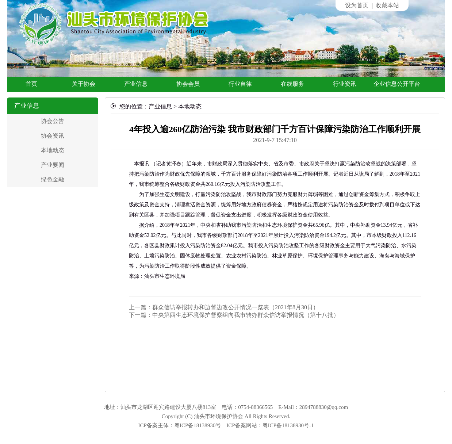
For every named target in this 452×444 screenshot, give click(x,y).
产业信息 (136, 84)
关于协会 (83, 84)
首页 (31, 84)
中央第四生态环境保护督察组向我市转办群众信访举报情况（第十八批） (245, 315)
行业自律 (240, 84)
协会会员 (188, 84)
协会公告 (52, 121)
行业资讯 (344, 84)
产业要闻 (52, 165)
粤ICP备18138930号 (197, 425)
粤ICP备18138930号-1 (288, 425)
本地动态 (52, 150)
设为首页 (356, 5)
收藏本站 (387, 5)
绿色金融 (52, 179)
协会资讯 (52, 136)
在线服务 (292, 84)
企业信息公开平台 (397, 84)
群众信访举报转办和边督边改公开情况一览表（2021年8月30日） (235, 307)
